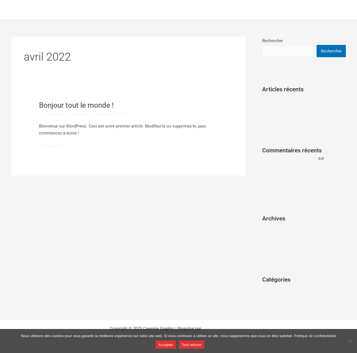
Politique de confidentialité (315, 336)
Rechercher (272, 40)
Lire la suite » (51, 146)
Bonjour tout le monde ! (76, 105)
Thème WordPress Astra (225, 328)
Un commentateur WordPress (289, 158)
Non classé (81, 114)
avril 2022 (271, 226)
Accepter (165, 345)
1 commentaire (53, 114)
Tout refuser (192, 345)
